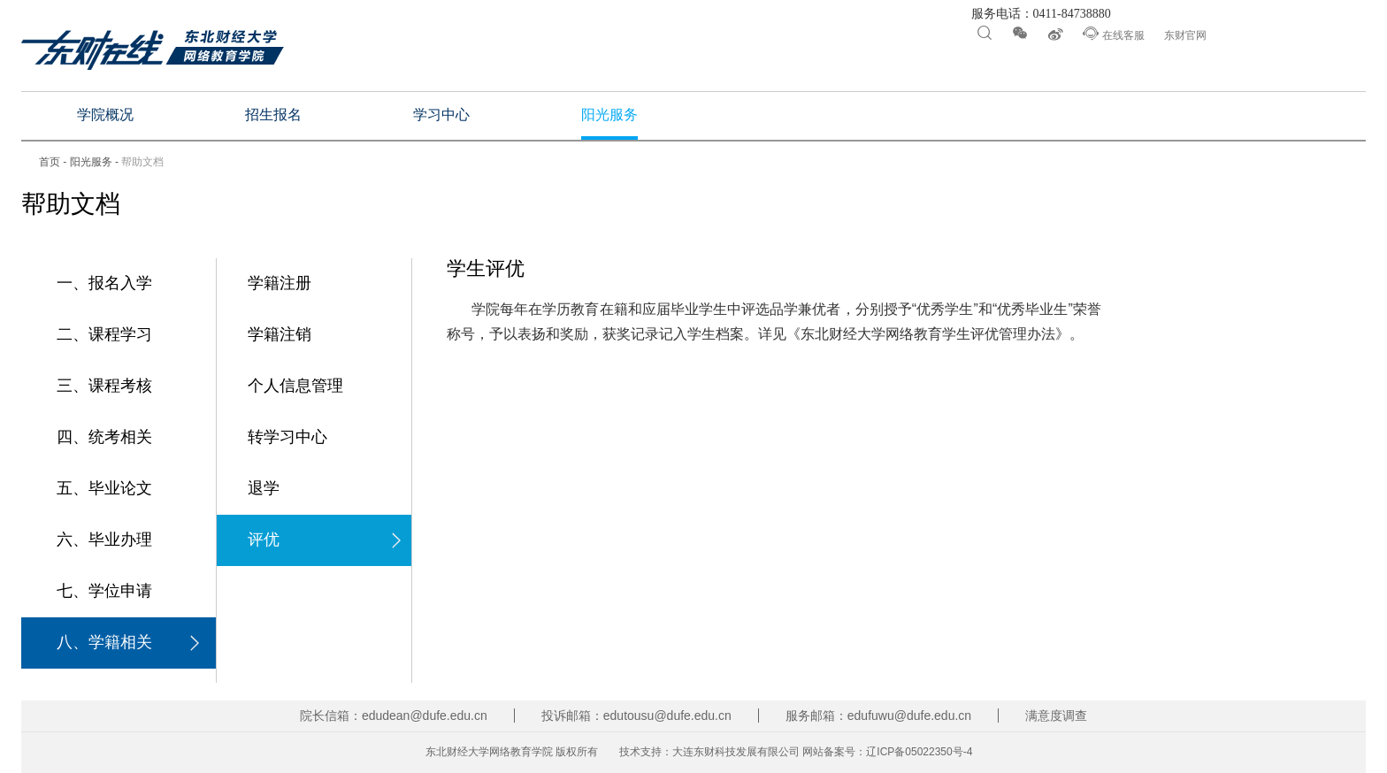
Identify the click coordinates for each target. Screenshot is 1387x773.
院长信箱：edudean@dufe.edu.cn (393, 715)
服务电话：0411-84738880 (1039, 14)
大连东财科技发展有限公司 (736, 752)
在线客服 (1113, 34)
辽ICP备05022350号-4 (919, 752)
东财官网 (1185, 35)
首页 (49, 162)
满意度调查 (1056, 715)
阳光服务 (91, 162)
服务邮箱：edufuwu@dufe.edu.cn (878, 715)
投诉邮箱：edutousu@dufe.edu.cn (636, 715)
